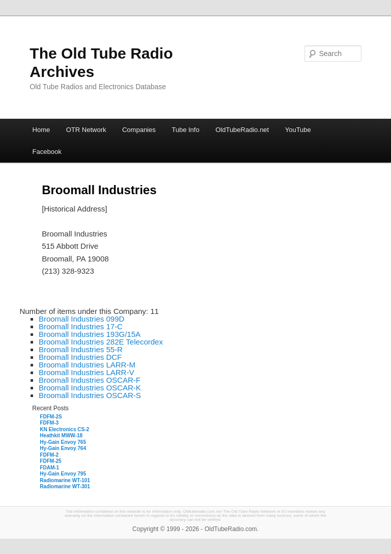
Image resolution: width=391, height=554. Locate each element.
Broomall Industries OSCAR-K (90, 387)
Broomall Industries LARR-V (86, 372)
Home (41, 130)
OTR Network (86, 130)
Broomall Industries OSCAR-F (90, 380)
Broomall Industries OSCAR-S (90, 395)
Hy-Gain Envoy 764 (63, 448)
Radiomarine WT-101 (65, 480)
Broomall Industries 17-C (81, 326)
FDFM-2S (51, 416)
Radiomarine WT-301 (65, 486)
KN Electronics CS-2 (64, 429)
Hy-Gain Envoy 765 (63, 442)
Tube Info (185, 130)
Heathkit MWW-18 (61, 435)
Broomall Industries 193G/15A (90, 334)
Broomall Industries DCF (80, 357)
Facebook (47, 151)
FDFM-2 (49, 455)
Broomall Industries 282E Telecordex (101, 341)
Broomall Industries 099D (81, 318)
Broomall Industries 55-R (81, 349)
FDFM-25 (50, 461)
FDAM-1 (49, 467)
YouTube (298, 130)
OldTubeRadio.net (242, 130)
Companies (139, 130)
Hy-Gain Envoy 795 (63, 474)
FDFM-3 (49, 423)
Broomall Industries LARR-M (87, 364)
